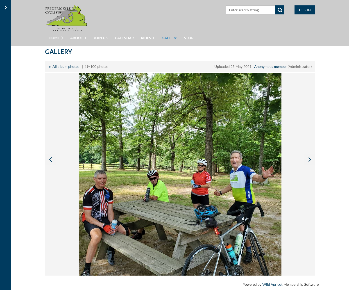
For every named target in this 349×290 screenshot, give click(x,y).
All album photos (65, 66)
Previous (50, 159)
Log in (305, 10)
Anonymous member (270, 66)
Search (279, 9)
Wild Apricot (272, 284)
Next (309, 159)
